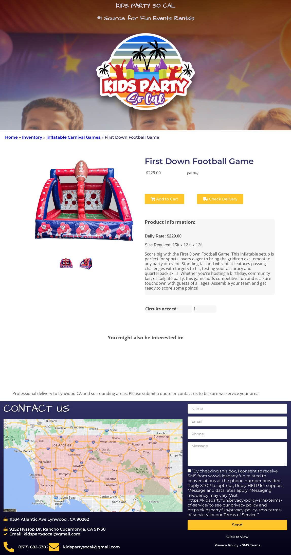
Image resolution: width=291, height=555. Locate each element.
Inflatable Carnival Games (73, 137)
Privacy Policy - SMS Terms (237, 545)
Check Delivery (220, 199)
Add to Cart (164, 199)
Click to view (237, 537)
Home (11, 137)
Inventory (32, 137)
